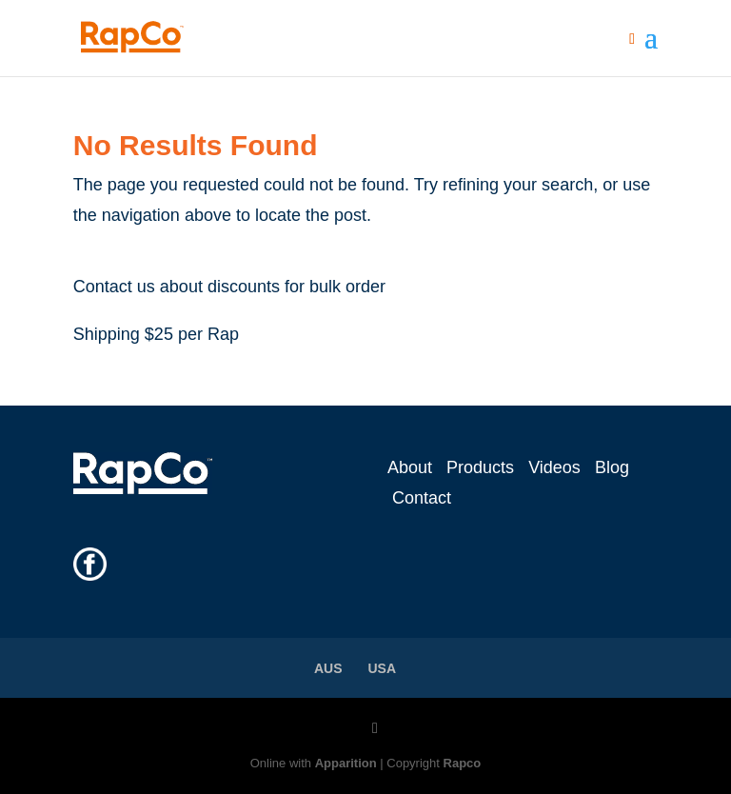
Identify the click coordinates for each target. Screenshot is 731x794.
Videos (554, 467)
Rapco (463, 763)
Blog (612, 467)
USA (382, 668)
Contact (421, 497)
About (409, 467)
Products (480, 467)
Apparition (346, 763)
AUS (328, 668)
